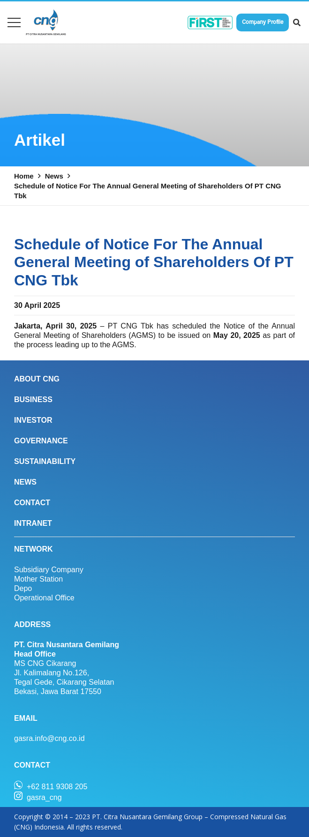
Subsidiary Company (48, 570)
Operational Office (44, 598)
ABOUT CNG (37, 379)
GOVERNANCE (41, 441)
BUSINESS (33, 400)
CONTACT (32, 503)
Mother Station (38, 579)
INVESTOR (33, 420)
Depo (23, 588)
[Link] (46, 22)
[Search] (297, 22)
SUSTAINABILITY (44, 461)
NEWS (25, 482)
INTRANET (33, 523)
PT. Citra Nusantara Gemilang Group (147, 816)
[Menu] (14, 22)
